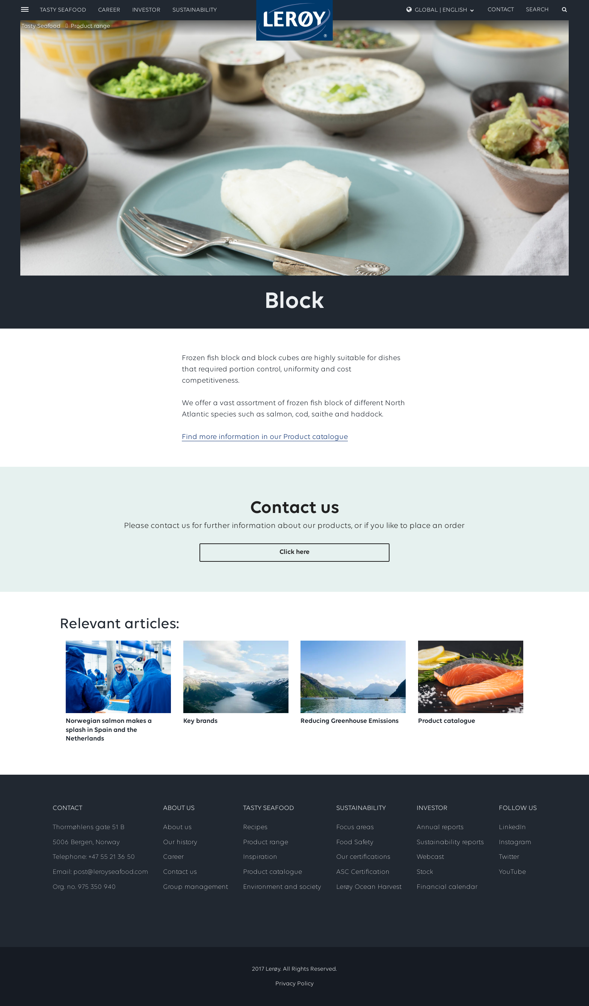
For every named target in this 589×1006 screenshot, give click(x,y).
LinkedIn (512, 827)
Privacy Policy (294, 984)
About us (177, 827)
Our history (180, 842)
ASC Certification (363, 872)
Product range (90, 26)
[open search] (547, 10)
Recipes (255, 827)
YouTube (512, 872)
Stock (425, 872)
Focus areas (355, 827)
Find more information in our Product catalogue (265, 437)
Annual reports (440, 827)
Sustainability (194, 10)
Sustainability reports (450, 842)
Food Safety (354, 842)
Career (109, 10)
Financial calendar (447, 887)
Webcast (430, 857)
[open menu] (25, 10)
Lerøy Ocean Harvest (369, 887)
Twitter (509, 857)
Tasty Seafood (40, 26)
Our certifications (363, 857)
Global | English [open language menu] (440, 9)
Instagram (515, 842)
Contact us (180, 872)
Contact (501, 10)
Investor (146, 10)
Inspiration (260, 857)
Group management (195, 887)
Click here (294, 552)
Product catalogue (272, 872)
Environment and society (282, 887)
